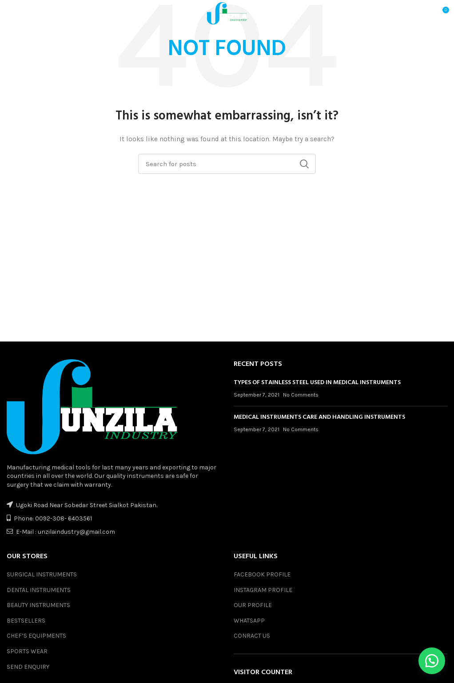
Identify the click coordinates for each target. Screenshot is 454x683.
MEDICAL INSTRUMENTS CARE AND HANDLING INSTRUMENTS (319, 417)
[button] (431, 660)
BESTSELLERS (26, 620)
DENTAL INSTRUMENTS (39, 590)
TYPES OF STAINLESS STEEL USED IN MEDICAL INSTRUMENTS (317, 382)
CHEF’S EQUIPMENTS (36, 635)
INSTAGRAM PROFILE (263, 590)
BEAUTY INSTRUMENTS (38, 605)
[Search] (227, 164)
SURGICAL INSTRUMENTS (42, 574)
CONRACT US (252, 635)
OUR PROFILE (253, 605)
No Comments (301, 395)
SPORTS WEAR (27, 651)
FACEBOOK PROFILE (262, 574)
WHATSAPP (249, 620)
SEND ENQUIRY (28, 667)
